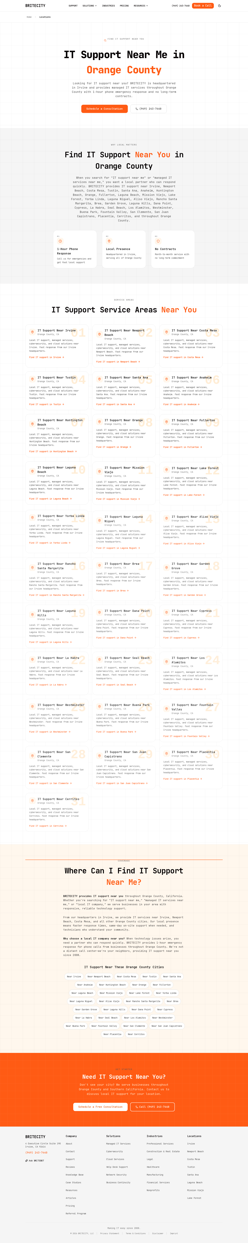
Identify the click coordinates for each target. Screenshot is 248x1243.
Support (70, 1159)
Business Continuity (118, 1182)
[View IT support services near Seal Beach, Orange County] (124, 673)
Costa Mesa (193, 1159)
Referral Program (76, 1213)
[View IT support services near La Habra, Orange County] (57, 673)
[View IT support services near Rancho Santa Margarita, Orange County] (57, 579)
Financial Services (158, 1182)
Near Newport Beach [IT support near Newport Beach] (99, 979)
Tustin (191, 1167)
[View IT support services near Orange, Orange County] (124, 438)
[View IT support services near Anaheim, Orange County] (191, 393)
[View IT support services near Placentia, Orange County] (191, 767)
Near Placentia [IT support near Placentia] (112, 1036)
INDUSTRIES (108, 5)
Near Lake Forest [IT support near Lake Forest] (139, 995)
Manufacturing (155, 1174)
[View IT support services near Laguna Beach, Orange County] (57, 485)
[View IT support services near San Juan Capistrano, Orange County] (124, 767)
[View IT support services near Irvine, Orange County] (57, 348)
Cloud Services (115, 1159)
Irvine (191, 1143)
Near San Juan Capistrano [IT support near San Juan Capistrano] (167, 1028)
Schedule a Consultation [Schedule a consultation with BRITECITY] (104, 108)
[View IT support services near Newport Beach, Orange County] (124, 348)
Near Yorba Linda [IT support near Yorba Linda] (166, 995)
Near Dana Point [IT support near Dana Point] (141, 1012)
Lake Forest (194, 1198)
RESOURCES (141, 5)
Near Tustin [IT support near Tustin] (150, 979)
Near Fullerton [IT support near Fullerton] (162, 987)
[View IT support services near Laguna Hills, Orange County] (57, 626)
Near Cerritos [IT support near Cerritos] (136, 1036)
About (69, 1143)
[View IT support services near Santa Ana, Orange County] (124, 393)
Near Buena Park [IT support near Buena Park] (75, 1028)
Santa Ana (193, 1174)
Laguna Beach (194, 1182)
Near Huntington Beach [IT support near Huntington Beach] (112, 987)
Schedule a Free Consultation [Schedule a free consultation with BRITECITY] (100, 1109)
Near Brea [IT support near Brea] (172, 1003)
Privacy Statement (109, 1233)
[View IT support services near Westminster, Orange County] (57, 720)
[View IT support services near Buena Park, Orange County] (124, 720)
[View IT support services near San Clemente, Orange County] (57, 767)
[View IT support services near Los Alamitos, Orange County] (191, 673)
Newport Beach (195, 1151)
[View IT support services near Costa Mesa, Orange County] (191, 348)
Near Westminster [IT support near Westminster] (162, 1020)
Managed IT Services (118, 1143)
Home (29, 17)
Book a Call (203, 5)
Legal (150, 1159)
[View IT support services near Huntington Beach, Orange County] (57, 438)
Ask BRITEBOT (34, 1160)
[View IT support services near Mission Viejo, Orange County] (124, 485)
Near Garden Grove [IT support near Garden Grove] (86, 1012)
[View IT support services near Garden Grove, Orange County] (191, 579)
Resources (71, 1190)
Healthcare (153, 1167)
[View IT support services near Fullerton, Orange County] (191, 438)
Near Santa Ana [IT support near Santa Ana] (172, 979)
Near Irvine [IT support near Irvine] (74, 979)
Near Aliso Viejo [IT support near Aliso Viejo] (109, 1003)
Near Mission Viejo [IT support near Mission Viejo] (111, 995)
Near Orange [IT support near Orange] (139, 987)
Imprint (174, 1233)
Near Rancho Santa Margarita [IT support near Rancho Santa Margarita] (143, 1003)
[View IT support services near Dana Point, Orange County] (124, 626)
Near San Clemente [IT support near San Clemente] (134, 1028)
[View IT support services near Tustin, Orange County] (57, 393)
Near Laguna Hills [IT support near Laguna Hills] (114, 1012)
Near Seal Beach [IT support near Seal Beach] (108, 1020)
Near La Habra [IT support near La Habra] (83, 1020)
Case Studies (73, 1182)
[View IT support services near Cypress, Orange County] (191, 626)
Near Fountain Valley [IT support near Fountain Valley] (104, 1028)
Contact (70, 1151)
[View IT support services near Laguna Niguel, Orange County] (124, 532)
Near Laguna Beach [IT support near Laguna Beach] (82, 995)
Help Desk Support (117, 1167)
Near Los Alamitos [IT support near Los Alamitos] (135, 1020)
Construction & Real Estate (163, 1151)
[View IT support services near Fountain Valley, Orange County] (191, 720)
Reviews (70, 1167)
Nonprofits (153, 1190)
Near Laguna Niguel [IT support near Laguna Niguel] (81, 1003)
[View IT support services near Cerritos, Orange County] (57, 812)
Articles (71, 1198)
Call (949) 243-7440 (152, 1109)
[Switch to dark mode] (219, 6)
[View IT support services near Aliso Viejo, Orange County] (191, 532)
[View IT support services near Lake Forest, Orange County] (191, 485)
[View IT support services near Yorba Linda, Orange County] (57, 532)
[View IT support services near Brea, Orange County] (124, 579)
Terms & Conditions (136, 1233)
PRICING (124, 5)
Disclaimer (157, 1233)
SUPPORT (73, 5)
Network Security (116, 1174)
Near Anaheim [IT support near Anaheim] (85, 987)
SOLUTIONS (90, 5)
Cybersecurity (114, 1151)
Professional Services (160, 1143)
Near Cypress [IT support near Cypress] (165, 1012)
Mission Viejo (195, 1190)
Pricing (70, 1205)
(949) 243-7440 (180, 5)
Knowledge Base (75, 1174)
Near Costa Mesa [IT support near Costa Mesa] (126, 979)
